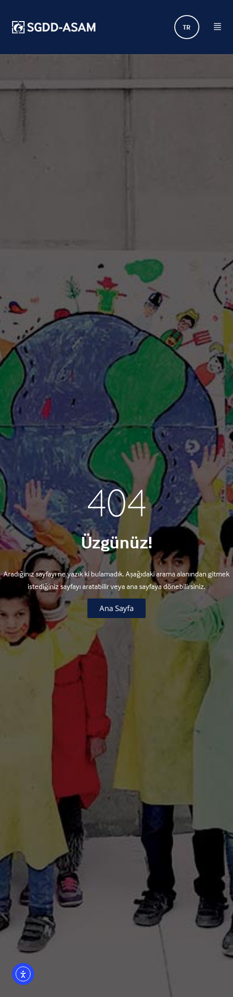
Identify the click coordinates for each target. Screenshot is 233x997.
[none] (187, 27)
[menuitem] (186, 27)
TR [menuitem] (186, 27)
